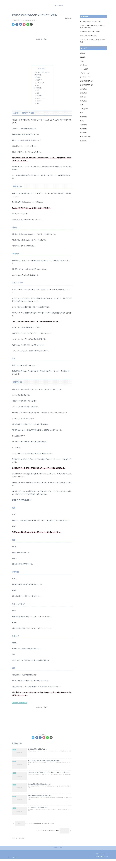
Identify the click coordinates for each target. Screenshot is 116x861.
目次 (39, 68)
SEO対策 (83, 57)
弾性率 (39, 77)
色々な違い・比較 (22, 702)
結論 (38, 103)
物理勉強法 (83, 128)
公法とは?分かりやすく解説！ (89, 35)
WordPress (83, 65)
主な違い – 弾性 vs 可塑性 (42, 72)
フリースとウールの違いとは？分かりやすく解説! (93, 41)
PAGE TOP (57, 850)
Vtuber (82, 61)
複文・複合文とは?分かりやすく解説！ (91, 21)
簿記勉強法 (83, 132)
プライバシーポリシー (101, 856)
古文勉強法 (83, 93)
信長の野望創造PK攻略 (87, 81)
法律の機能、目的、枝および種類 (90, 31)
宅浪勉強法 (83, 101)
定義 (38, 90)
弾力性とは (38, 75)
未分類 (14, 702)
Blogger (82, 53)
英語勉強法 (83, 140)
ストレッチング (41, 98)
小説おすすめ (84, 109)
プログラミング (84, 73)
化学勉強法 (83, 89)
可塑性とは (38, 88)
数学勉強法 (83, 116)
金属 (38, 85)
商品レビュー (84, 97)
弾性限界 (39, 80)
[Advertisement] (42, 31)
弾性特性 (39, 96)
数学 (81, 112)
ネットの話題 (84, 69)
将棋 (81, 105)
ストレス (39, 101)
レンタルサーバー (85, 77)
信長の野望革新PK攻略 (87, 85)
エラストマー (40, 82)
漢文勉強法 (83, 124)
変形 (38, 93)
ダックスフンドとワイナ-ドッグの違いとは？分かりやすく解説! (93, 26)
